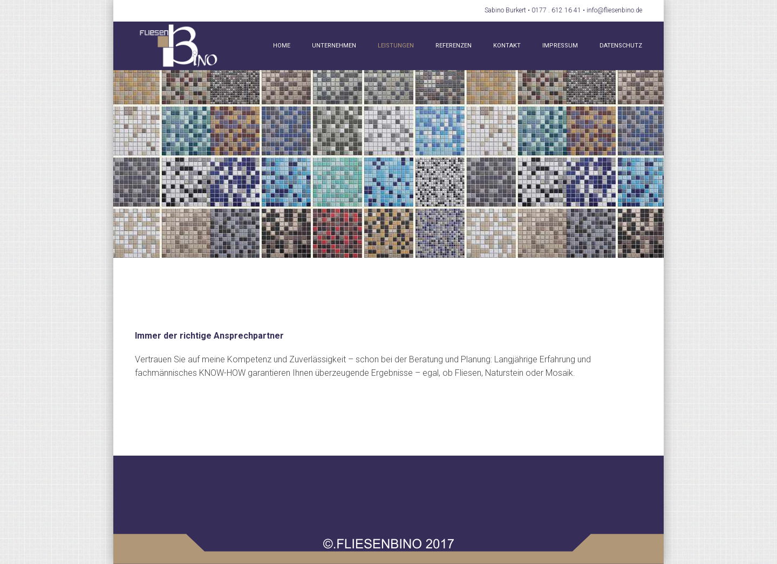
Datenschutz (620, 45)
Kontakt (507, 45)
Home (281, 45)
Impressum (560, 45)
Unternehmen (334, 45)
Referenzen (453, 45)
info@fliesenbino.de (614, 10)
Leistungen (396, 45)
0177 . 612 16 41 (556, 10)
